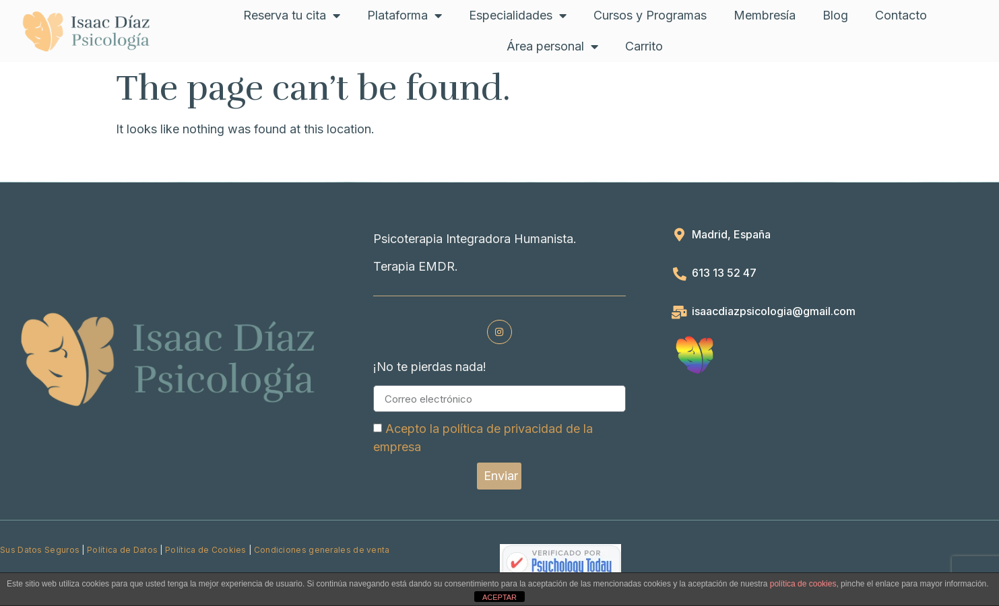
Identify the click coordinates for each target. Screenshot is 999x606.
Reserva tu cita (291, 15)
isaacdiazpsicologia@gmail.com (774, 311)
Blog (835, 15)
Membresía (765, 15)
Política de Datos (122, 550)
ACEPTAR (499, 597)
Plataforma (404, 15)
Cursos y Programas (650, 15)
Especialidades (518, 15)
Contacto (901, 15)
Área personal (552, 46)
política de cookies (803, 583)
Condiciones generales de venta (322, 550)
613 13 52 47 (724, 272)
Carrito (644, 46)
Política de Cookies (207, 550)
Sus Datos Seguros (39, 550)
